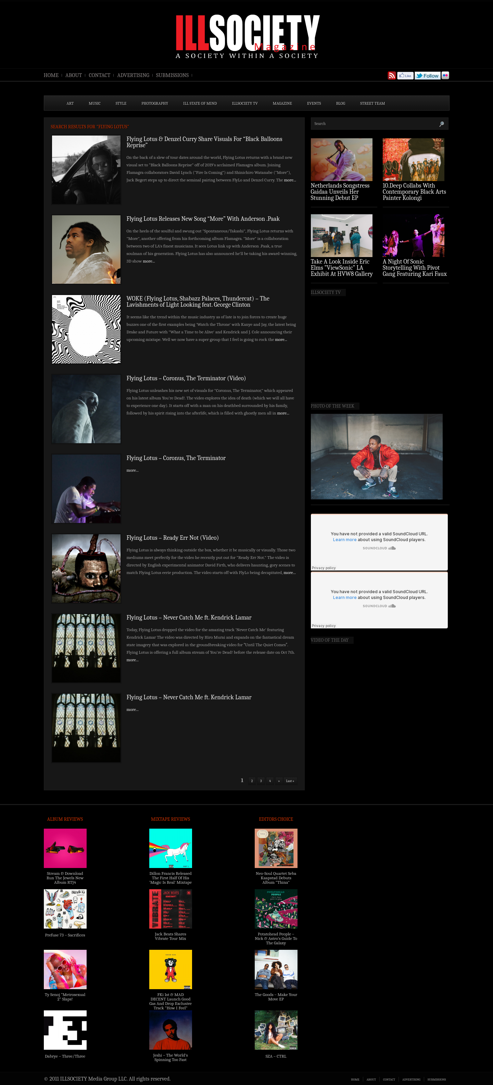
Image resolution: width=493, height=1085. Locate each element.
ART (70, 103)
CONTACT (99, 75)
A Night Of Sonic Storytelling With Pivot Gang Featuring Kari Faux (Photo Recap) (415, 271)
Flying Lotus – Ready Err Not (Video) (173, 537)
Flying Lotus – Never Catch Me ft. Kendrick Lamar (189, 617)
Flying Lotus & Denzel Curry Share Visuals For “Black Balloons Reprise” (204, 142)
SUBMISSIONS (172, 75)
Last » (290, 781)
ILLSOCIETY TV (244, 103)
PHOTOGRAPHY (154, 103)
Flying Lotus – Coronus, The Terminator (176, 458)
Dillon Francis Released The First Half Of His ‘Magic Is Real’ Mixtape (170, 878)
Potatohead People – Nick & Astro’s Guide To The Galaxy (276, 938)
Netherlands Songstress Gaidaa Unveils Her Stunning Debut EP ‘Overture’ (340, 195)
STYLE (121, 103)
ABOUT (73, 75)
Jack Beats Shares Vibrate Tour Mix (170, 936)
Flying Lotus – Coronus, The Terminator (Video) (186, 378)
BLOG (340, 103)
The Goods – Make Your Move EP (276, 996)
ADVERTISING (133, 75)
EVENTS (314, 103)
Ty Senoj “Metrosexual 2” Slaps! (65, 996)
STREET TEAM (372, 103)
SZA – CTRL (276, 1056)
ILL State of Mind (200, 103)
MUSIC (95, 103)
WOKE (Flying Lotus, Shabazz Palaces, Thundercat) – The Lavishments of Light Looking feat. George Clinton (198, 301)
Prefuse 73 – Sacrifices (65, 934)
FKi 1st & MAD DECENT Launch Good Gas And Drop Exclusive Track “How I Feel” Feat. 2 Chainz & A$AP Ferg (170, 1005)
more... (290, 179)
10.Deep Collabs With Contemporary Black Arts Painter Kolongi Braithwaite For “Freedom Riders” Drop (415, 198)
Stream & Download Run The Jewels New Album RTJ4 (65, 878)
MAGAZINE (282, 103)
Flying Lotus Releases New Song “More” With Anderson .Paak (203, 218)
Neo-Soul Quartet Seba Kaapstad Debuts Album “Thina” (276, 878)
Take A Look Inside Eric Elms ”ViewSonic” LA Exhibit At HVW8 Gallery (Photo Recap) (342, 271)
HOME (51, 75)
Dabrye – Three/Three (65, 1056)
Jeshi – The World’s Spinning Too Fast (170, 1057)
